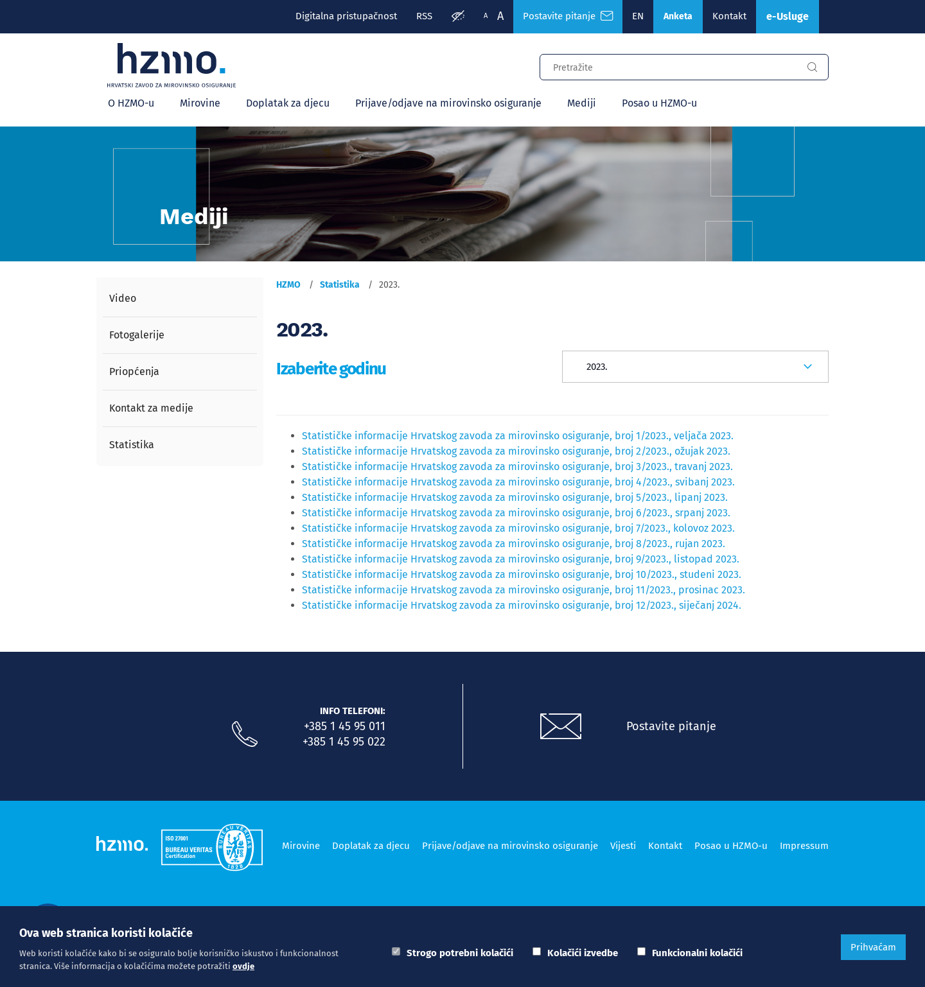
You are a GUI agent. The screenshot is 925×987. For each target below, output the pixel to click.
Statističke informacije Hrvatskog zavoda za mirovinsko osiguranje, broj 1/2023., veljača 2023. (518, 436)
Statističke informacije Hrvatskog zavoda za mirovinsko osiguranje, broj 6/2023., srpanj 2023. (516, 513)
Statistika (131, 445)
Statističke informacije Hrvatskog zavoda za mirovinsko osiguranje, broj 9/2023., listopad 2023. (520, 559)
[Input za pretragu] (668, 65)
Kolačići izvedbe (582, 953)
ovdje (243, 966)
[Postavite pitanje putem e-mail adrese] (560, 727)
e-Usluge (787, 16)
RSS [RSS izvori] (424, 16)
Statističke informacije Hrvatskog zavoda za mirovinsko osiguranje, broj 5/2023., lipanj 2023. (515, 497)
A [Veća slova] (500, 16)
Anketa (678, 16)
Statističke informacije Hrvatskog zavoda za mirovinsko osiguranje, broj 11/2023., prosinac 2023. (523, 590)
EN (638, 16)
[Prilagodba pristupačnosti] (458, 16)
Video (122, 298)
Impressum (804, 846)
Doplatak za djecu (288, 103)
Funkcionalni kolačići (697, 953)
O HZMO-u (131, 103)
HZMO (288, 284)
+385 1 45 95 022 (344, 742)
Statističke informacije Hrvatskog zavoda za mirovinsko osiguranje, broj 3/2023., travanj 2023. (517, 466)
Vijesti (623, 846)
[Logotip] (171, 65)
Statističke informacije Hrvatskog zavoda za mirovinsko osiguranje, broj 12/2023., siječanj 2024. (521, 605)
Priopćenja (134, 371)
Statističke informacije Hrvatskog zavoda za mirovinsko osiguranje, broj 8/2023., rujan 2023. (513, 543)
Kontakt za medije (151, 408)
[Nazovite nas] (245, 734)
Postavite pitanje (671, 726)
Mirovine (200, 103)
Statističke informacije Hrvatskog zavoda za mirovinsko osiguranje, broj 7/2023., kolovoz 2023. (518, 528)
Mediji (581, 103)
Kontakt (729, 16)
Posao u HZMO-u (659, 103)
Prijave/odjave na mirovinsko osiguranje (448, 103)
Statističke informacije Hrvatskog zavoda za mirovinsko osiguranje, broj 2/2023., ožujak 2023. (516, 451)
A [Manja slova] (486, 16)
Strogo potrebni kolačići (460, 953)
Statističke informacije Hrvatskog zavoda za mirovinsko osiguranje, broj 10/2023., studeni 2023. (521, 574)
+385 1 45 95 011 (344, 726)
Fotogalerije (136, 335)
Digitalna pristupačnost (346, 16)
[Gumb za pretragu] (812, 67)
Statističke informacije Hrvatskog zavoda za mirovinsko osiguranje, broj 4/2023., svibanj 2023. (518, 482)
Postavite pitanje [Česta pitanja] (568, 16)
